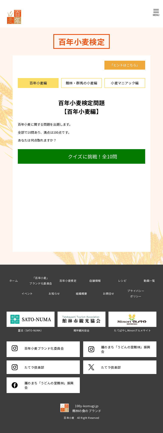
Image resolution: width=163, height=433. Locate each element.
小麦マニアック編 (125, 82)
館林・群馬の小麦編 (81, 82)
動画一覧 (149, 281)
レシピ (122, 281)
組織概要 (81, 293)
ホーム (13, 281)
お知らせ (54, 293)
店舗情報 (95, 281)
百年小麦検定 (68, 281)
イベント (27, 293)
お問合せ (108, 293)
